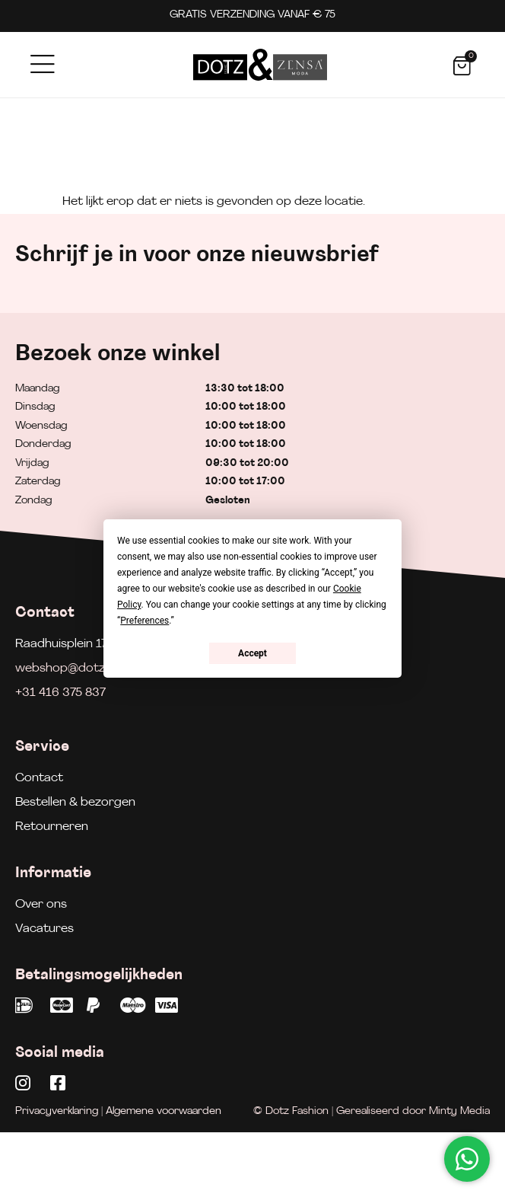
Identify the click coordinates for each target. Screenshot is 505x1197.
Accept (252, 653)
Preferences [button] (144, 620)
